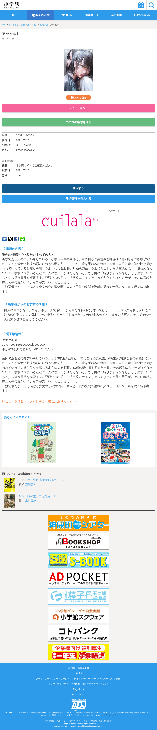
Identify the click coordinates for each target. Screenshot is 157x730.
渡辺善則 (31, 484)
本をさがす (13, 25)
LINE (22, 239)
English (78, 689)
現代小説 (44, 25)
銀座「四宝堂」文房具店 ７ (37, 496)
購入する (78, 188)
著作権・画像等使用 (78, 668)
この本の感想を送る (78, 122)
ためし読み (78, 97)
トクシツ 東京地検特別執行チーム (41, 479)
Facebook (16, 239)
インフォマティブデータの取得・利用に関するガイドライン (78, 684)
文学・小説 (32, 25)
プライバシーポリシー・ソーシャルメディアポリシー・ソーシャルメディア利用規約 (78, 678)
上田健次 (31, 500)
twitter (10, 239)
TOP (4, 25)
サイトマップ (78, 695)
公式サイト (78, 210)
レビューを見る (78, 108)
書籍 (23, 25)
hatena (4, 239)
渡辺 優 (10, 38)
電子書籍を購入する (78, 198)
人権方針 (78, 673)
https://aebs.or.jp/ (109, 715)
